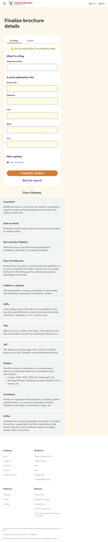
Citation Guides (40, 461)
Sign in (102, 4)
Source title (12, 83)
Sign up (92, 4)
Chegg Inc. (7, 461)
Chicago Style (39, 475)
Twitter (6, 499)
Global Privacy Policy (42, 499)
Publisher (11, 95)
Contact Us (7, 466)
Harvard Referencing (42, 480)
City (8, 110)
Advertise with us (9, 475)
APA (36, 466)
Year (9, 138)
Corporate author (14, 61)
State (9, 124)
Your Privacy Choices (42, 509)
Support (6, 470)
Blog (5, 456)
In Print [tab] (14, 41)
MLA (36, 470)
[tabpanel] (32, 107)
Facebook (7, 495)
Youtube (6, 504)
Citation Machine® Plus (43, 456)
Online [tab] (30, 41)
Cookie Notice (39, 504)
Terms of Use (39, 495)
